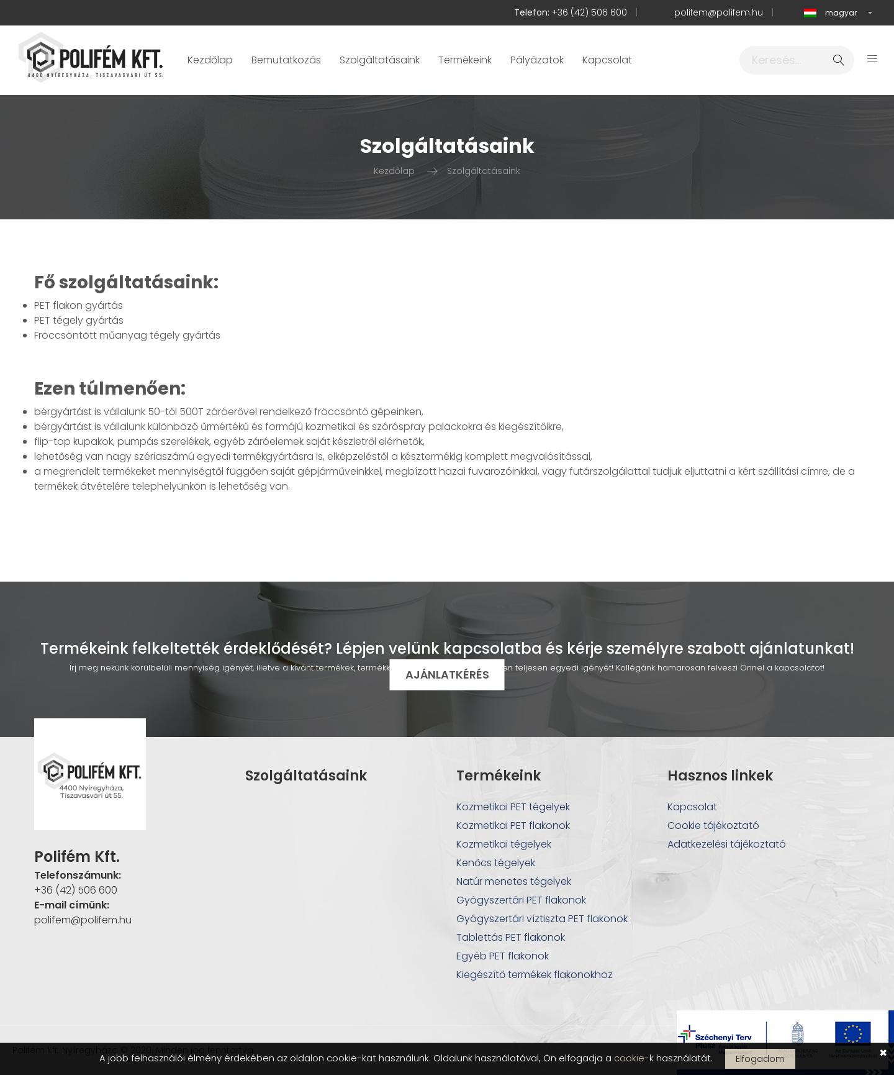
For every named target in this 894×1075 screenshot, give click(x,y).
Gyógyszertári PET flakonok (521, 900)
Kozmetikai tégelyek (503, 844)
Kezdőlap (210, 60)
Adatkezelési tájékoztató (726, 844)
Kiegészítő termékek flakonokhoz (534, 975)
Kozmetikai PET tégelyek (513, 807)
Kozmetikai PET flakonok (513, 825)
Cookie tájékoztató (713, 825)
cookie (629, 1057)
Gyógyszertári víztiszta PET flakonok (542, 919)
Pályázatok (537, 60)
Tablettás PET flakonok (510, 937)
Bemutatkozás (286, 60)
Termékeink (465, 60)
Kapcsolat (607, 60)
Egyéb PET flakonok (502, 956)
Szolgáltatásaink (380, 60)
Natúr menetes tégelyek (513, 881)
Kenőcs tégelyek (495, 863)
